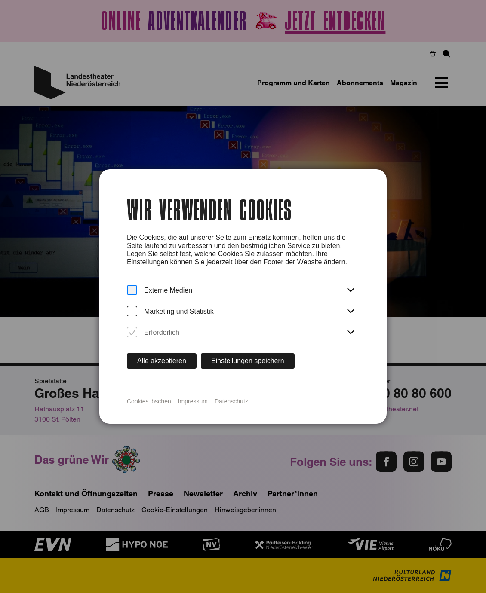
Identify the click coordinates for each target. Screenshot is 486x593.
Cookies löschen (149, 401)
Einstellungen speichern (247, 360)
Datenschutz (231, 401)
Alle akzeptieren (161, 360)
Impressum (193, 401)
